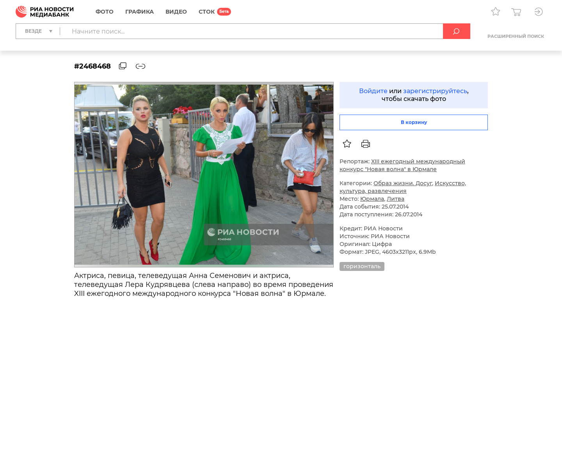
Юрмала (372, 198)
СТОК (207, 11)
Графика (139, 11)
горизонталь (362, 266)
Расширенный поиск (515, 36)
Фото (105, 11)
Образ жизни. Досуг (402, 183)
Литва (395, 198)
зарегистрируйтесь (435, 91)
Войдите (373, 91)
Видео (176, 11)
